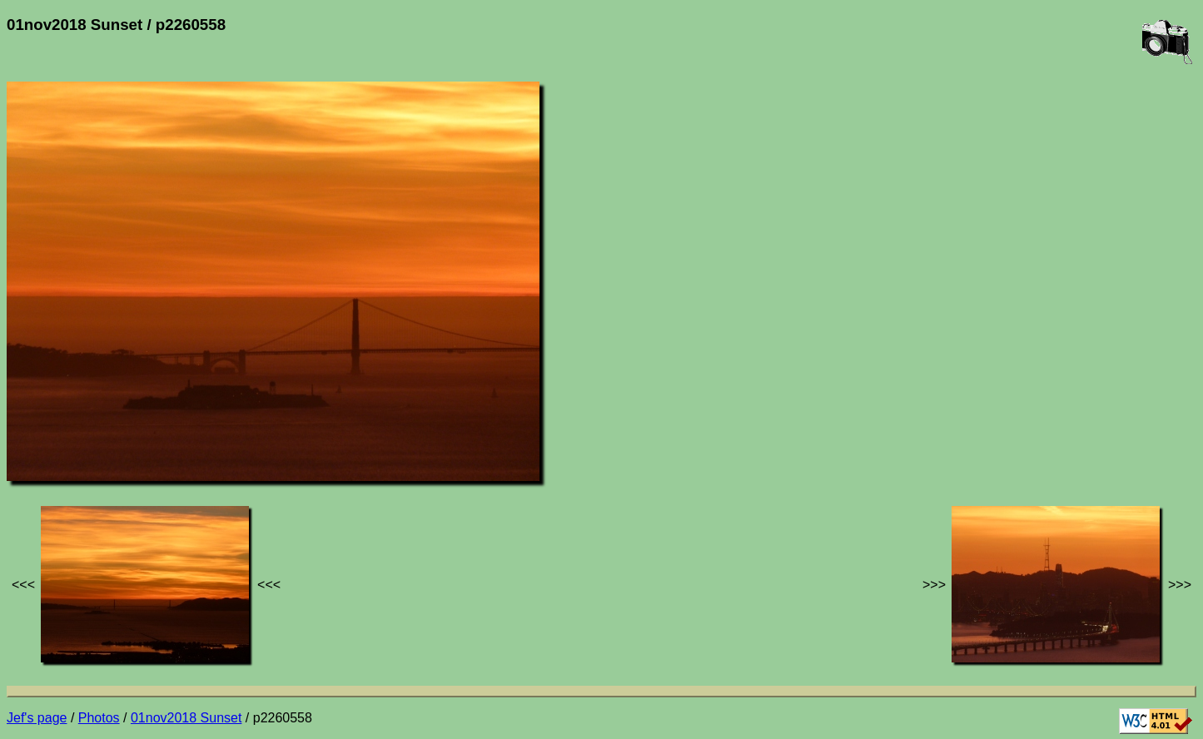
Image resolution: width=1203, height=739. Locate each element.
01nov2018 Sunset (186, 718)
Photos (99, 718)
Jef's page (37, 718)
